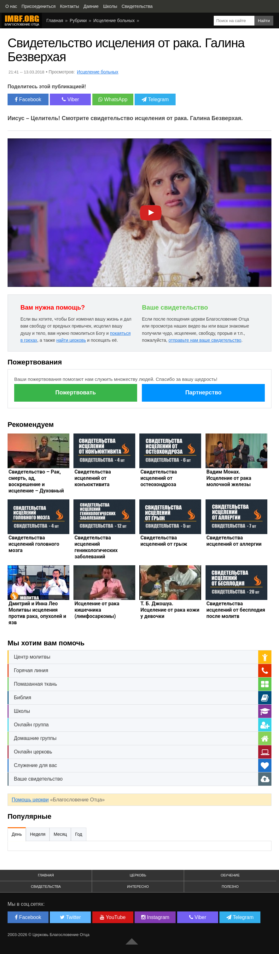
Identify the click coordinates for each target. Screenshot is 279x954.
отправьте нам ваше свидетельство (205, 340)
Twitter (70, 917)
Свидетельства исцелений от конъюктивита (92, 478)
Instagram (155, 917)
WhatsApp (112, 99)
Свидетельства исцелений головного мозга (34, 544)
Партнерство (203, 392)
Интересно (138, 886)
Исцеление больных (114, 20)
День (17, 834)
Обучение (230, 875)
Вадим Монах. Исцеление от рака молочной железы (228, 478)
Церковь (138, 875)
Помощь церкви (30, 799)
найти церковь (71, 340)
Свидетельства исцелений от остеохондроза (158, 478)
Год (78, 834)
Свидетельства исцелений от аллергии (234, 541)
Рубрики (78, 20)
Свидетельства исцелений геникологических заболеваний (96, 547)
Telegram (155, 99)
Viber (70, 99)
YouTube (112, 917)
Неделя (37, 834)
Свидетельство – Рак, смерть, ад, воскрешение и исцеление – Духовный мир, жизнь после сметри (36, 487)
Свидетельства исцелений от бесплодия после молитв (235, 610)
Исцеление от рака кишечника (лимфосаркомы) (96, 610)
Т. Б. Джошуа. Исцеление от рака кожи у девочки (169, 610)
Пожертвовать (75, 392)
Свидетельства (46, 886)
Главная (54, 20)
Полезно (230, 886)
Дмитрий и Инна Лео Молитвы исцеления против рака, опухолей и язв (37, 613)
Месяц (60, 834)
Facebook (28, 99)
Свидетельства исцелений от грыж (163, 541)
